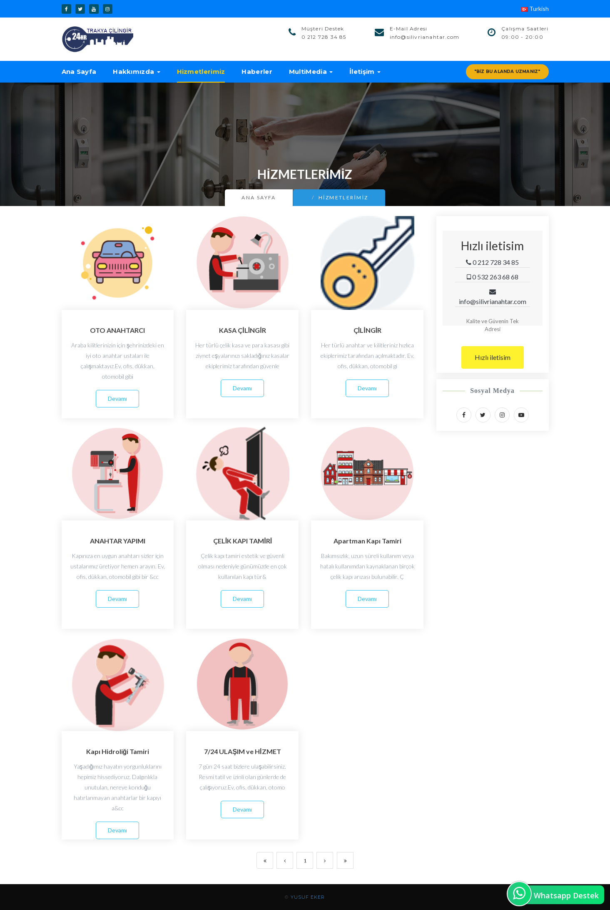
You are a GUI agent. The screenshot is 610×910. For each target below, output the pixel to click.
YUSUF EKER (308, 897)
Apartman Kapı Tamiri (367, 541)
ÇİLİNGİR (367, 330)
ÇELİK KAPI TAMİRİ (242, 541)
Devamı (117, 398)
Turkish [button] (535, 8)
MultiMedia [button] (311, 71)
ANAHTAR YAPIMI (117, 541)
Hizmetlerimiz (201, 71)
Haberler (257, 71)
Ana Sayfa (79, 71)
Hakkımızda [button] (136, 71)
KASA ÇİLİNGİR (242, 330)
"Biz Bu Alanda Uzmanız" (507, 71)
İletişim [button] (365, 71)
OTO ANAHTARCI (117, 330)
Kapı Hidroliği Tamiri (117, 751)
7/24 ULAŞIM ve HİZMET (242, 751)
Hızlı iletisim (492, 357)
